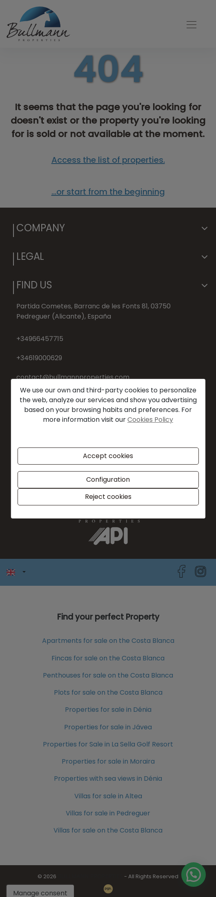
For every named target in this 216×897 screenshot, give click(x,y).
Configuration (108, 479)
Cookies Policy (150, 419)
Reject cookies (108, 496)
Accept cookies (108, 456)
